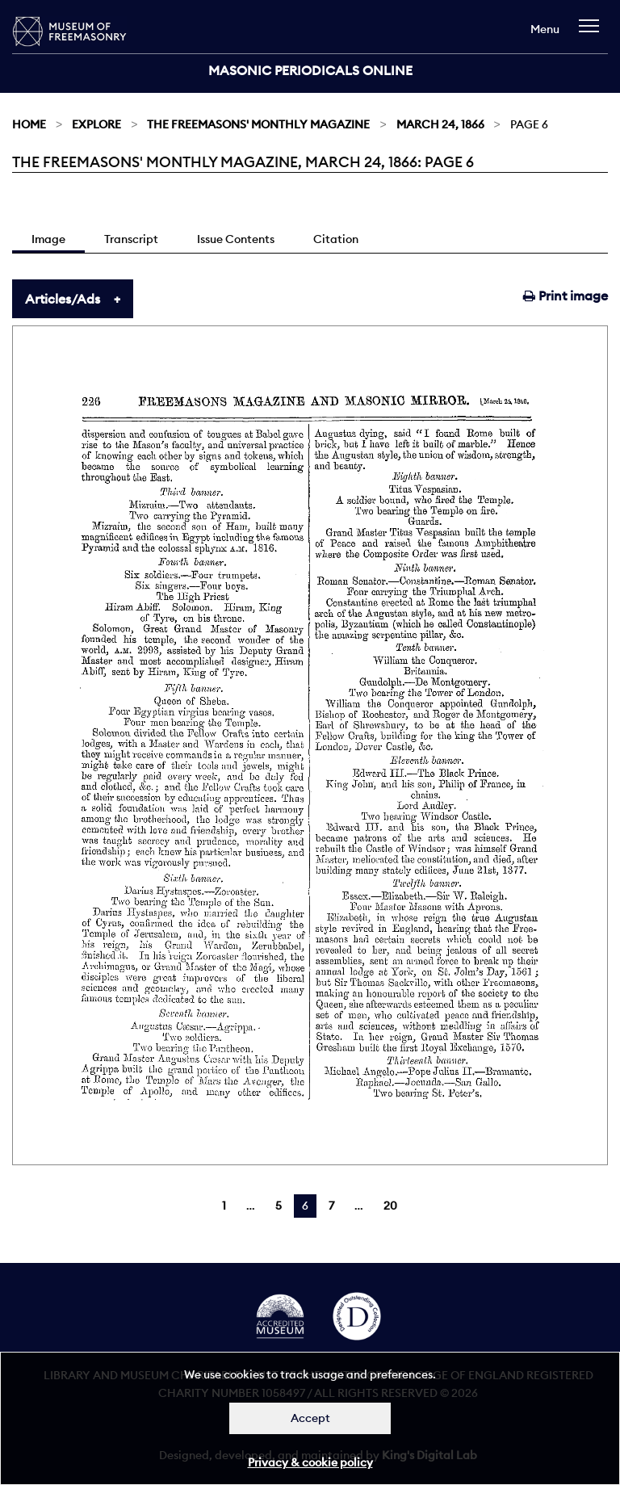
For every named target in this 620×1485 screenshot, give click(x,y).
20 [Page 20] (390, 1205)
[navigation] (593, 33)
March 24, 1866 (440, 124)
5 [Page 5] (278, 1205)
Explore (96, 124)
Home (29, 124)
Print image (565, 295)
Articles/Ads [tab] (62, 299)
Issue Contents (235, 239)
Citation (335, 239)
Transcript (131, 239)
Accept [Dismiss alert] (310, 1418)
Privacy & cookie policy (310, 1462)
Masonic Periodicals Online (310, 70)
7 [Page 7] (331, 1205)
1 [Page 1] (224, 1205)
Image (48, 239)
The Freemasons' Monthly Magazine (258, 124)
